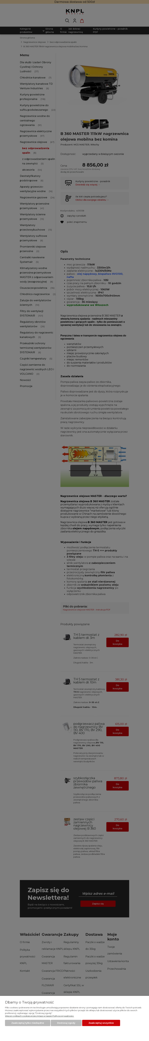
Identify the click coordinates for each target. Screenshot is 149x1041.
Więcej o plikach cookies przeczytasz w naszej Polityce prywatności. (39, 1016)
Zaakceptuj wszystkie (101, 1023)
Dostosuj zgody (66, 1023)
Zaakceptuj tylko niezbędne (27, 1023)
